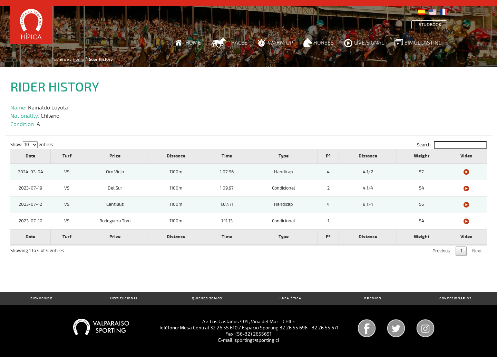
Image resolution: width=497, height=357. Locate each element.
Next (477, 251)
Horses (323, 42)
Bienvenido (41, 298)
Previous (441, 251)
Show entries (31, 144)
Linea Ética (290, 298)
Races (239, 42)
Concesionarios (455, 298)
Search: (452, 145)
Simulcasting (423, 42)
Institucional (124, 298)
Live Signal (369, 42)
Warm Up (280, 42)
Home (193, 42)
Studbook (430, 25)
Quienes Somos (207, 298)
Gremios (372, 298)
